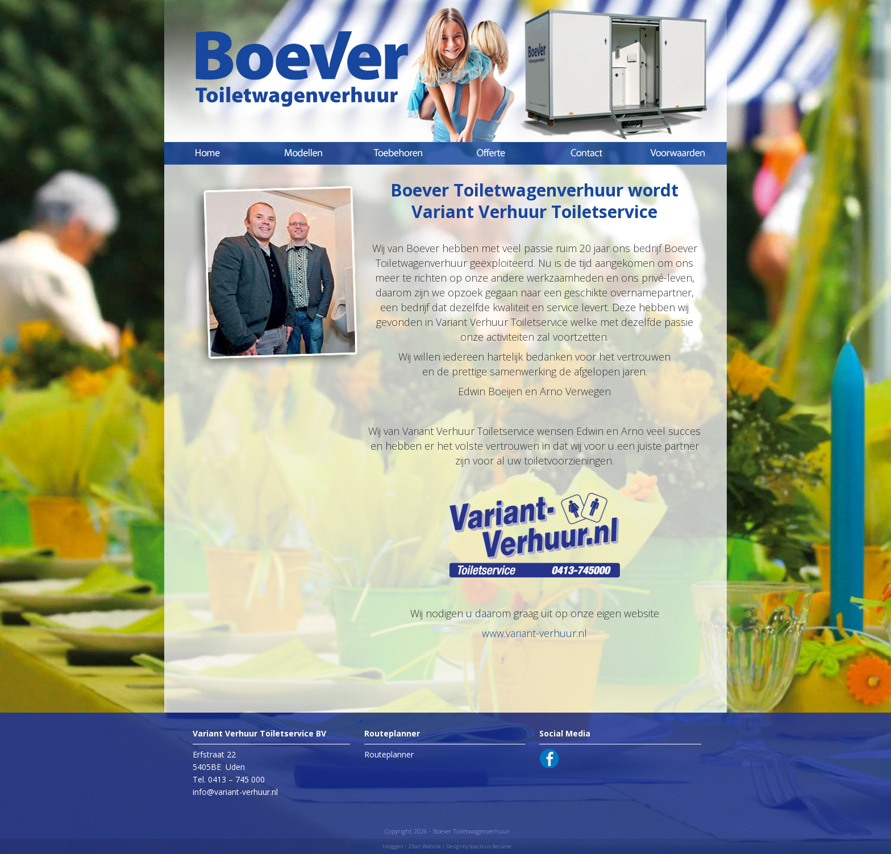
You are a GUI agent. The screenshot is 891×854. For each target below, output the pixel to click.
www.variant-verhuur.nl (534, 633)
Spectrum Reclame (490, 846)
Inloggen (392, 846)
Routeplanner (389, 754)
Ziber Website (424, 846)
